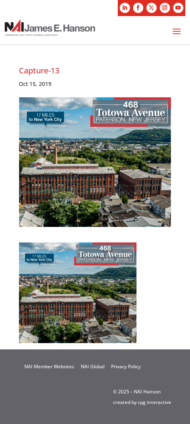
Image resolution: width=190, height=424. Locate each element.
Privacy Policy (126, 366)
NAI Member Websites (49, 366)
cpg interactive (154, 402)
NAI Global (92, 366)
